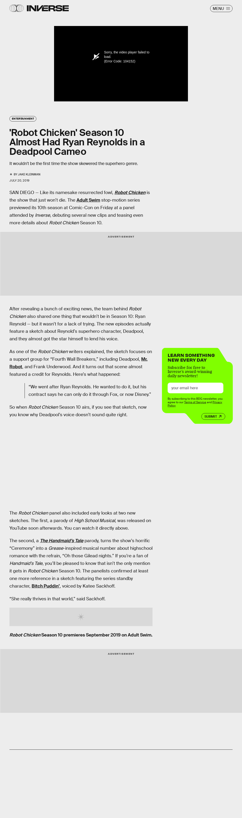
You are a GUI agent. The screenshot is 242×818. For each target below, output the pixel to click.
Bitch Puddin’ (46, 586)
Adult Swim (88, 200)
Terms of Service (195, 402)
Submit (210, 416)
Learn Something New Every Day (191, 357)
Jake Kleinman (29, 174)
